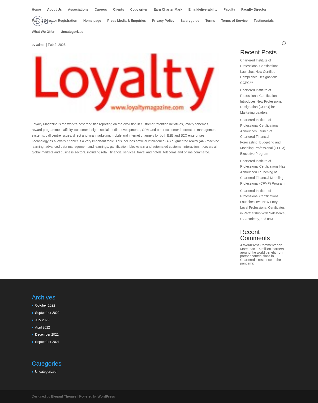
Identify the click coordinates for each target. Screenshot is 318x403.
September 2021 (47, 342)
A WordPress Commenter (259, 245)
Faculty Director (253, 9)
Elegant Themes (63, 396)
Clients (118, 9)
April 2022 (42, 327)
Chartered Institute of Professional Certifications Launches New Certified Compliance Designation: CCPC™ (259, 71)
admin (40, 45)
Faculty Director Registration (54, 20)
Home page (92, 20)
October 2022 (45, 305)
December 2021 (47, 334)
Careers (101, 9)
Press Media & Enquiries (126, 20)
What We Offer (43, 32)
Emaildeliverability (202, 9)
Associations (78, 9)
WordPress (106, 396)
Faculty (229, 9)
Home (36, 9)
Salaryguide (189, 20)
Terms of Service (234, 20)
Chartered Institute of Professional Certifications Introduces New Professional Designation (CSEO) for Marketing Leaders (261, 101)
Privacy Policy (163, 20)
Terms (210, 20)
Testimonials (264, 20)
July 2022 (42, 320)
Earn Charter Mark (168, 9)
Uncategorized (72, 32)
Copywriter (138, 9)
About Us (54, 9)
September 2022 (47, 313)
